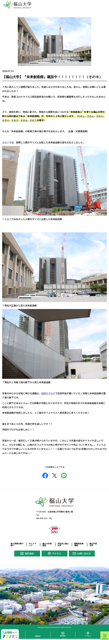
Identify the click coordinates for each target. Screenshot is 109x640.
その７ (33, 120)
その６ (24, 120)
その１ (81, 116)
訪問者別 (38, 636)
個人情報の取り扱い (17, 544)
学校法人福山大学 (63, 544)
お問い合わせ (84, 553)
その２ (90, 116)
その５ (14, 120)
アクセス (56, 553)
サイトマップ (32, 544)
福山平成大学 (93, 544)
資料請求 (29, 553)
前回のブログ (48, 393)
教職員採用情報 (79, 544)
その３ (99, 116)
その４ (5, 120)
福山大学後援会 (47, 544)
